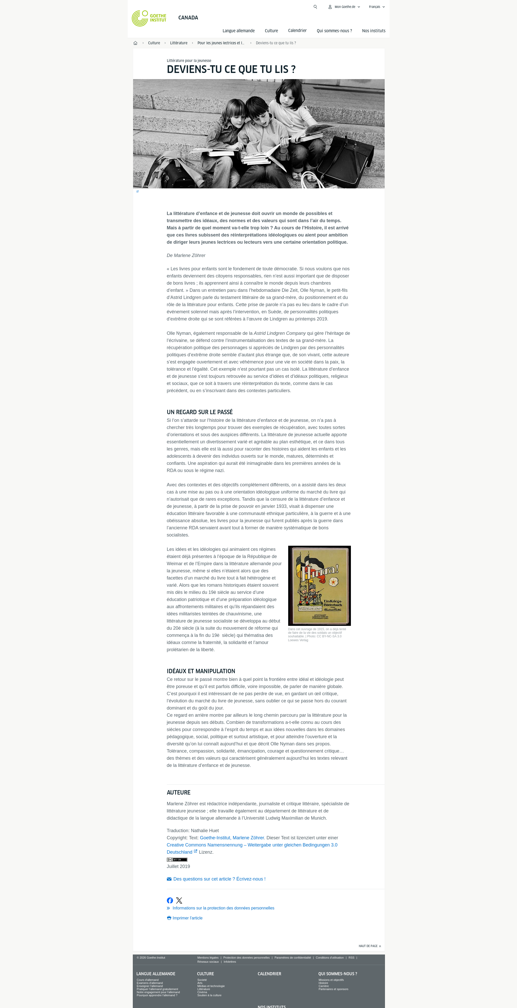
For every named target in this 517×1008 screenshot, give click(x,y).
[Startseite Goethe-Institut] (149, 18)
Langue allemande (239, 31)
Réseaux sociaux (208, 961)
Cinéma (202, 992)
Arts (199, 982)
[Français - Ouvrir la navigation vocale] (377, 7)
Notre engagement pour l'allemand (158, 992)
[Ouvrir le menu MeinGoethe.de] (344, 7)
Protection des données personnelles (246, 957)
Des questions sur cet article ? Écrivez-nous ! (220, 879)
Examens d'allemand (150, 982)
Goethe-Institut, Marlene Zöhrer (232, 837)
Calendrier (269, 973)
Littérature (203, 989)
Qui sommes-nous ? (334, 31)
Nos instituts (373, 31)
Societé (202, 979)
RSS (351, 957)
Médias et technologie (211, 986)
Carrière (324, 986)
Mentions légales (208, 957)
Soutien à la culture (209, 995)
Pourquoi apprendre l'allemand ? (157, 995)
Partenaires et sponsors (333, 989)
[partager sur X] (179, 900)
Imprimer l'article (188, 918)
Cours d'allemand (147, 979)
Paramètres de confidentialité (293, 957)
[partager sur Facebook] (170, 900)
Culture (271, 31)
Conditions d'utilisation (330, 957)
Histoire (323, 982)
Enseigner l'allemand (150, 986)
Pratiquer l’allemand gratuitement (157, 989)
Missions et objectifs (331, 979)
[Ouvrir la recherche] (315, 7)
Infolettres (230, 961)
